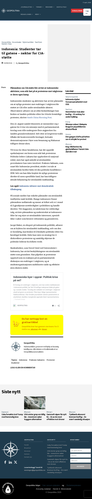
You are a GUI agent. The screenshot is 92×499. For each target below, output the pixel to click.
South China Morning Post (39, 117)
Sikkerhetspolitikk (72, 97)
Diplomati (5, 412)
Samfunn (39, 42)
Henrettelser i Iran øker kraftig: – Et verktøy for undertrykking (75, 114)
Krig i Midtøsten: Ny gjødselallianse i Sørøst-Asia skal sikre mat (77, 149)
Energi (68, 122)
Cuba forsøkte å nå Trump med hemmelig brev (12, 416)
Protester (51, 360)
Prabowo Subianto (37, 360)
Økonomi (69, 144)
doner (44, 329)
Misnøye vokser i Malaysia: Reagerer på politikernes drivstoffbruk (76, 127)
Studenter (15, 363)
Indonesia (23, 360)
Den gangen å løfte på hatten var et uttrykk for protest (78, 138)
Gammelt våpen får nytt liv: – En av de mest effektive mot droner (56, 417)
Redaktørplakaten (74, 485)
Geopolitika (7, 42)
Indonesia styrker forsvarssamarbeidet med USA (76, 102)
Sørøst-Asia (7, 44)
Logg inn (87, 12)
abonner (34, 329)
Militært (49, 412)
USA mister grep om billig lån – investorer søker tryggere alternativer (34, 417)
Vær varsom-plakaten (51, 485)
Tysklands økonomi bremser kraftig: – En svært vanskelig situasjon (79, 417)
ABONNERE (80, 466)
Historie (68, 134)
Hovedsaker (17, 42)
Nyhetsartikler (29, 42)
